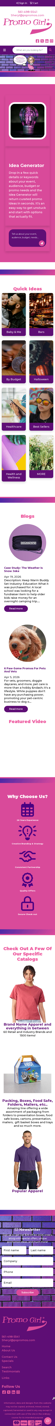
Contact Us (9, 1356)
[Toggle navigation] (4, 50)
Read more (16, 608)
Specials (7, 1361)
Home (6, 1346)
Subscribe (27, 1292)
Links (5, 1378)
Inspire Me (42, 243)
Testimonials (11, 1371)
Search (7, 1367)
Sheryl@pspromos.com (27, 15)
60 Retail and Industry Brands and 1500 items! (27, 1033)
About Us (8, 1350)
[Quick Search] (29, 50)
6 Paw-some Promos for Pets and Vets (25, 670)
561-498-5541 (27, 12)
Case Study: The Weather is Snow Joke (23, 569)
